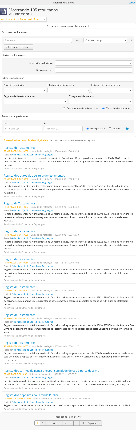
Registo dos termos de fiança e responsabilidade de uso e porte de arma (51, 371)
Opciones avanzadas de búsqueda (68, 26)
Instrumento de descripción (105, 85)
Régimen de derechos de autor (19, 96)
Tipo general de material (81, 96)
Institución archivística (41, 63)
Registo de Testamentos (19, 148)
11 (83, 423)
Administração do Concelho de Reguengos (32, 154)
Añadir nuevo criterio (18, 47)
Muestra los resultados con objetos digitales (72, 140)
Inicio (6, 123)
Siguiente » (93, 423)
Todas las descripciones (116, 108)
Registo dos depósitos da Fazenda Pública (31, 395)
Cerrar (132, 2)
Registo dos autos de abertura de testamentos (34, 175)
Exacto (114, 128)
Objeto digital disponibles (60, 85)
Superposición (95, 128)
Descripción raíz (44, 69)
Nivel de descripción (14, 85)
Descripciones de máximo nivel (80, 108)
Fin (45, 123)
